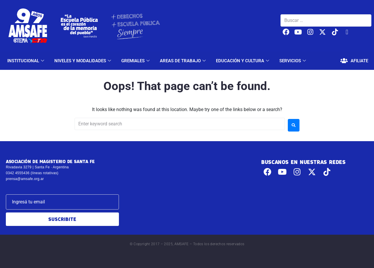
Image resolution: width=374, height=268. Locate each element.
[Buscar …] (325, 20)
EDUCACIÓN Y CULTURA (243, 60)
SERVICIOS (293, 60)
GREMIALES (136, 60)
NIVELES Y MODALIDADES (83, 60)
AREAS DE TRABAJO (183, 60)
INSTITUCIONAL (26, 60)
